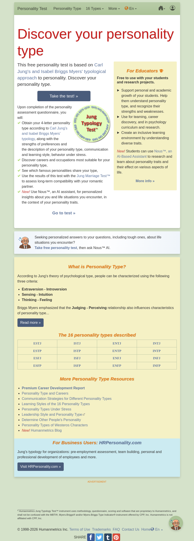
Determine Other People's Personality (51, 420)
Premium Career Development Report (53, 388)
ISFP (77, 365)
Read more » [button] (30, 322)
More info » (145, 181)
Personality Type (67, 8)
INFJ (156, 358)
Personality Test (32, 8)
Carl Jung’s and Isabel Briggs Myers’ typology (44, 133)
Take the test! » (64, 96)
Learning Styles (56, 404)
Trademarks (101, 529)
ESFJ (37, 358)
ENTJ (117, 343)
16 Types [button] (95, 8)
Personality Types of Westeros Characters (55, 425)
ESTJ (37, 343)
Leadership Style (52, 414)
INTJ (156, 343)
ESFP (37, 365)
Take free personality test (56, 248)
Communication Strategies (67, 399)
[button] (161, 8)
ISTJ (77, 343)
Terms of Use (79, 529)
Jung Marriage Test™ (93, 176)
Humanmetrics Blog (46, 430)
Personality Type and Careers (45, 393)
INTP (157, 351)
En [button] (131, 8)
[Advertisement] (97, 493)
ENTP (116, 351)
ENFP (117, 365)
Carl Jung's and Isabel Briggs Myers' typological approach (61, 71)
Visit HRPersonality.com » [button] (40, 466)
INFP (157, 365)
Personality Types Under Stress (46, 409)
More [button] (114, 8)
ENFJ (117, 358)
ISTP (77, 351)
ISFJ (77, 358)
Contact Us (130, 529)
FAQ (116, 529)
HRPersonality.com (120, 442)
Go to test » (63, 213)
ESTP (37, 351)
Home (146, 529)
